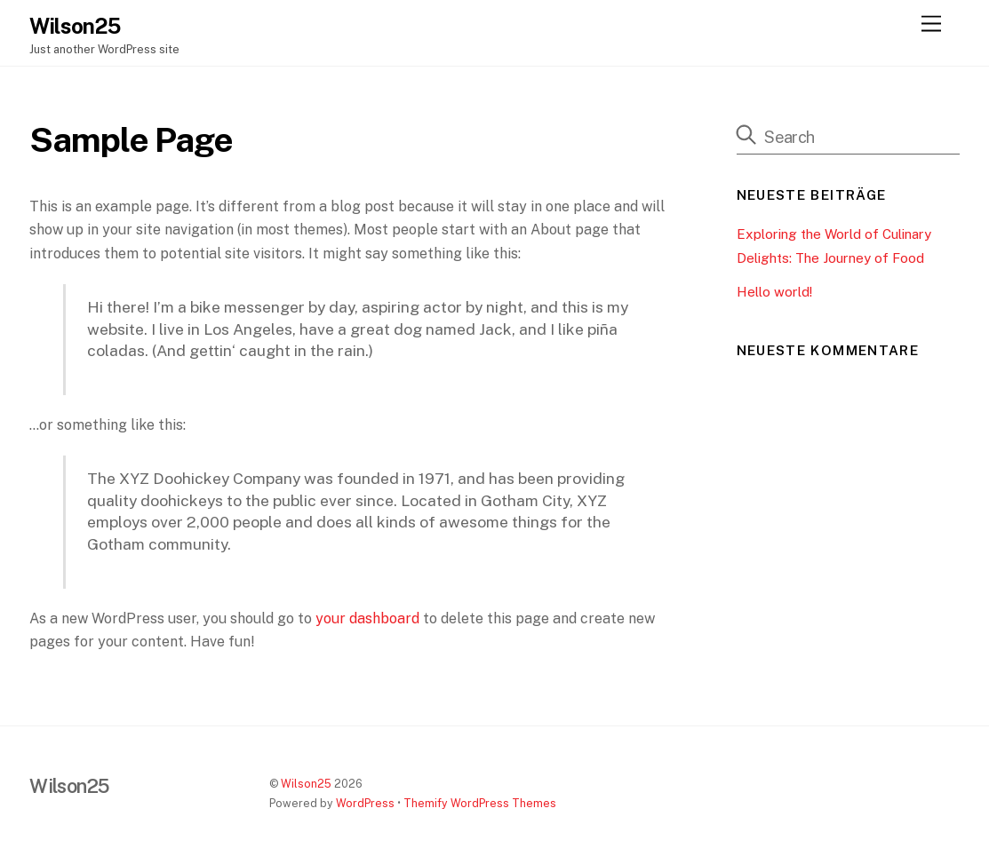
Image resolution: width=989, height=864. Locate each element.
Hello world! (774, 291)
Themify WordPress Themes (479, 803)
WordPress (365, 803)
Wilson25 (306, 783)
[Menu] (931, 24)
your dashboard (367, 618)
